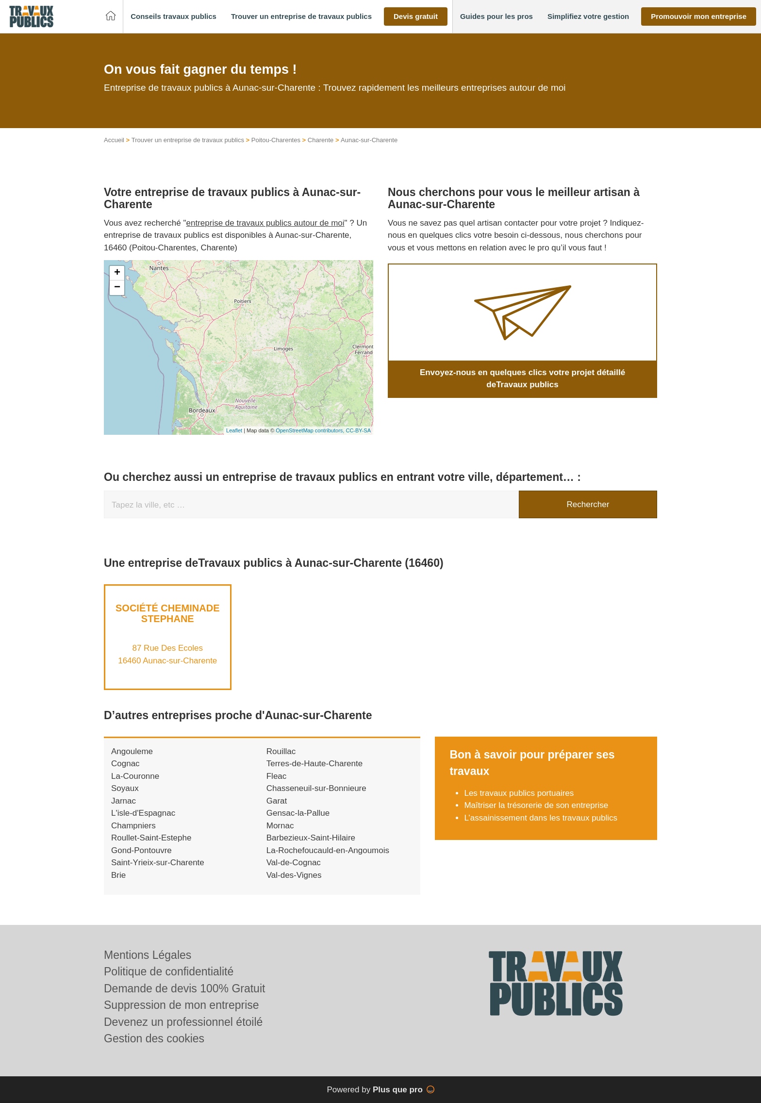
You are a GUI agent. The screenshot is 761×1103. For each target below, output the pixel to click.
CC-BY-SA (358, 430)
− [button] (117, 287)
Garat (276, 801)
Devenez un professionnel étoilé (183, 1022)
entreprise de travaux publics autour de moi (265, 223)
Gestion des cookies (154, 1038)
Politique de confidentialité (168, 971)
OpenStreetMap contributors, (311, 430)
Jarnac (123, 801)
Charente (320, 140)
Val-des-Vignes (294, 875)
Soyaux (125, 788)
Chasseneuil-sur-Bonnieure (316, 788)
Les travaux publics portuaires (519, 793)
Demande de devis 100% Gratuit (184, 988)
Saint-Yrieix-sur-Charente (157, 862)
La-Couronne (135, 776)
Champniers (133, 825)
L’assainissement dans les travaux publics (540, 818)
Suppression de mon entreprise (181, 1005)
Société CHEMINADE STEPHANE (167, 613)
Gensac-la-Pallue (298, 813)
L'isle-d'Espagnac (143, 813)
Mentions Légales (147, 955)
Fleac (276, 776)
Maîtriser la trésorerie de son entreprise (536, 805)
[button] (173, 17)
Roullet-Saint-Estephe (151, 837)
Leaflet (234, 430)
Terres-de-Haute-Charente (314, 763)
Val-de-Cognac (293, 862)
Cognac (125, 763)
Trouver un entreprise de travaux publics (188, 140)
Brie (118, 875)
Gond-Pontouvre (141, 850)
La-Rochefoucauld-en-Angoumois (327, 850)
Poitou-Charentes (275, 140)
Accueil (114, 140)
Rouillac (281, 751)
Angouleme (132, 751)
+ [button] (117, 273)
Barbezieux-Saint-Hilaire (310, 837)
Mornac (280, 825)
